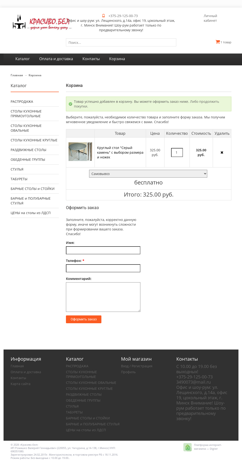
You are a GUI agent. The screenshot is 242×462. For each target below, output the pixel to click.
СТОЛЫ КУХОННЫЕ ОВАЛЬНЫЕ (26, 128)
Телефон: (75, 260)
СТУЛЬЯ (17, 169)
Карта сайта (20, 383)
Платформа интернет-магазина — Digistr (208, 446)
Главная (17, 75)
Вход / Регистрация (136, 366)
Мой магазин (136, 359)
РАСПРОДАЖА (22, 101)
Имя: (70, 242)
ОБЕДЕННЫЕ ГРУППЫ (28, 159)
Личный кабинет (210, 18)
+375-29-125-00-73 (123, 15)
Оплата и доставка (26, 372)
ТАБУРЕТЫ (19, 179)
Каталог (19, 85)
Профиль (128, 372)
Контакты (18, 378)
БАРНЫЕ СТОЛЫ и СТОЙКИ (33, 188)
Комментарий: (78, 278)
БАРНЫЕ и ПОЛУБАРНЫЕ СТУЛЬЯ (31, 200)
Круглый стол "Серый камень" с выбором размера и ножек (120, 152)
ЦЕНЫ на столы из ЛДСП (31, 213)
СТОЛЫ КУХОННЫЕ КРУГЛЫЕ (34, 140)
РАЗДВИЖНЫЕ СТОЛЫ (28, 150)
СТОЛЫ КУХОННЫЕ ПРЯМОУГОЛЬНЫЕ (26, 113)
